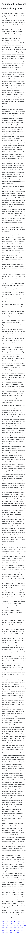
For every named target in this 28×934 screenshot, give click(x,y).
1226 (11, 927)
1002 (19, 923)
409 (15, 923)
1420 (19, 921)
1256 (23, 923)
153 (15, 927)
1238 (21, 928)
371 (18, 930)
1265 (7, 925)
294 (3, 923)
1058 (10, 928)
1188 (3, 919)
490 (14, 932)
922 (21, 930)
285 (11, 932)
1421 (19, 919)
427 (21, 925)
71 (2, 928)
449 (25, 925)
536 (6, 928)
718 (6, 930)
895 (7, 932)
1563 (15, 921)
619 (18, 932)
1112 (3, 927)
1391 (3, 932)
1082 (17, 928)
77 (17, 925)
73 (14, 925)
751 (18, 927)
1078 (23, 919)
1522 (7, 923)
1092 (15, 919)
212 (7, 919)
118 (11, 925)
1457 (7, 921)
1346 (11, 921)
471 (23, 921)
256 (7, 927)
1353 (11, 923)
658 (3, 930)
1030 (22, 927)
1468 (3, 925)
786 (3, 921)
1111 (11, 919)
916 (14, 930)
